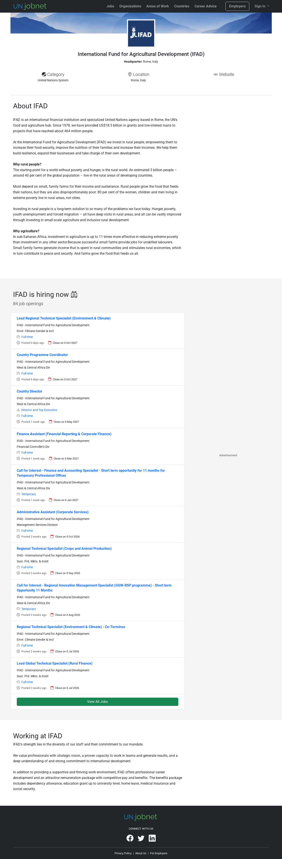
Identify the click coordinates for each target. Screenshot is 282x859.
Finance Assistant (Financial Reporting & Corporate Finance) (64, 434)
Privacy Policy (123, 853)
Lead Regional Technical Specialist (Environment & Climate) (64, 318)
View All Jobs (97, 702)
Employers (237, 6)
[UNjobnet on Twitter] (141, 839)
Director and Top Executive (39, 410)
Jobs (110, 6)
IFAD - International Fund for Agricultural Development (53, 325)
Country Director (29, 391)
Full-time (27, 337)
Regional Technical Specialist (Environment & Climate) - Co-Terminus (71, 627)
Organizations (130, 6)
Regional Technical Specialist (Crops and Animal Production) (64, 548)
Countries (181, 6)
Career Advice (205, 6)
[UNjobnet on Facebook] (130, 839)
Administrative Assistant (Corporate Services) (53, 512)
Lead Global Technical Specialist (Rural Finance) (55, 663)
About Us (140, 853)
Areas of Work (157, 6)
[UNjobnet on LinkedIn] (152, 839)
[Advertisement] (228, 133)
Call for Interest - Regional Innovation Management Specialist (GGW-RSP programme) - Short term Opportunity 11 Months (94, 587)
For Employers (158, 853)
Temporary (28, 494)
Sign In (260, 6)
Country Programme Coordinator (42, 355)
